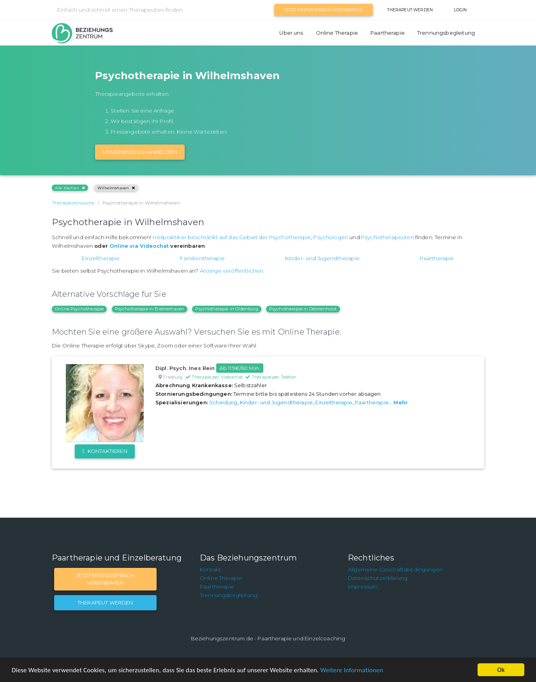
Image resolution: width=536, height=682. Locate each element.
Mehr (400, 402)
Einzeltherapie (101, 258)
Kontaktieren (104, 451)
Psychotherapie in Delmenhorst (303, 309)
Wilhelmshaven (116, 187)
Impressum (362, 586)
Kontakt (210, 569)
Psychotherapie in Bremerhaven (150, 309)
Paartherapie (387, 33)
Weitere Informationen (351, 670)
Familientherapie (202, 258)
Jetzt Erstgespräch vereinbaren (323, 9)
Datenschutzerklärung (377, 578)
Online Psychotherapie (79, 309)
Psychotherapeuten (387, 237)
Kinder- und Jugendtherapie (322, 258)
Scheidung (223, 402)
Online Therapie (337, 33)
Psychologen (330, 237)
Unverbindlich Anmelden (140, 152)
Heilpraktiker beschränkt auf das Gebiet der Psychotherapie (232, 237)
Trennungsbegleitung (446, 33)
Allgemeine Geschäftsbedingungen (395, 569)
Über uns (291, 33)
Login (460, 9)
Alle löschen (70, 187)
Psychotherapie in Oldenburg (226, 309)
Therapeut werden (410, 9)
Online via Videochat (139, 246)
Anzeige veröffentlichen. (232, 271)
